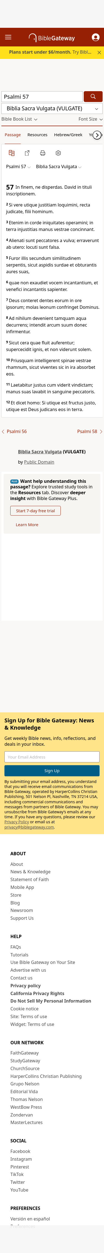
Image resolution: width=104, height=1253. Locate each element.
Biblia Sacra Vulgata (40, 452)
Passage (13, 134)
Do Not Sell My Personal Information (51, 1001)
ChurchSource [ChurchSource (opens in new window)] (25, 1068)
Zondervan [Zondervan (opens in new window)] (22, 1115)
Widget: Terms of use (32, 1024)
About (17, 864)
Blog (15, 903)
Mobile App (22, 887)
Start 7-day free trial (35, 510)
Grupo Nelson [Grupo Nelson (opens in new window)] (25, 1084)
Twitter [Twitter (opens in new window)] (18, 1182)
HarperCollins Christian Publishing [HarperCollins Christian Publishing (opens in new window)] (46, 1076)
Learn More (27, 524)
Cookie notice (25, 1009)
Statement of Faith (30, 879)
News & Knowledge (31, 872)
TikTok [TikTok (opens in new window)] (17, 1174)
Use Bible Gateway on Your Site (43, 962)
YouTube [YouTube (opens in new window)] (20, 1190)
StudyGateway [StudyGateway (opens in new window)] (25, 1061)
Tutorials (20, 955)
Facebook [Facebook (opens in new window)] (21, 1151)
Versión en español (30, 1219)
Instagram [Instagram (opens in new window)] (21, 1159)
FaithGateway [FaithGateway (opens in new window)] (25, 1053)
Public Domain (39, 462)
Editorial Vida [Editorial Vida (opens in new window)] (24, 1091)
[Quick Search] (42, 96)
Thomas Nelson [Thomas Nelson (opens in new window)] (27, 1099)
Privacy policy (26, 986)
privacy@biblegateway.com (29, 827)
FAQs (16, 947)
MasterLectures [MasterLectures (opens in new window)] (27, 1122)
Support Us (22, 918)
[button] (96, 37)
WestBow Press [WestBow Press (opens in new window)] (26, 1107)
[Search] (93, 96)
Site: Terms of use (29, 1016)
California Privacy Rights (38, 993)
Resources (37, 134)
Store (16, 895)
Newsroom (22, 910)
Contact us (22, 978)
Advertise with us (28, 970)
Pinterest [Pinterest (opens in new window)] (20, 1167)
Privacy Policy (16, 821)
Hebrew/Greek (68, 134)
